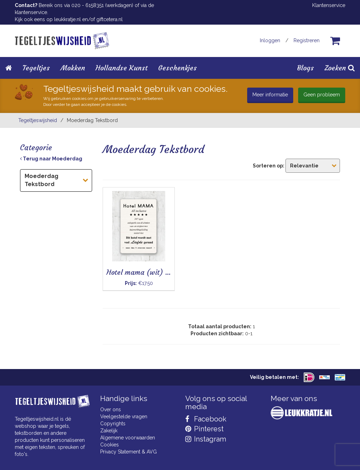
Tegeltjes (36, 67)
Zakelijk (108, 430)
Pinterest (204, 429)
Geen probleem (321, 94)
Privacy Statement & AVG (128, 452)
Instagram (205, 439)
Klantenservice (328, 5)
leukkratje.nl (67, 19)
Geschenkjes (177, 67)
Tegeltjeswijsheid (37, 120)
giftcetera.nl (109, 19)
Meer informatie (270, 94)
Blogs (305, 67)
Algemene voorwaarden (127, 437)
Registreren (307, 40)
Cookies (109, 444)
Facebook (205, 419)
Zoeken (339, 67)
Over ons (110, 409)
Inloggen (270, 40)
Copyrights (113, 423)
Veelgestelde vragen (123, 416)
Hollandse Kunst (122, 67)
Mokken (72, 67)
